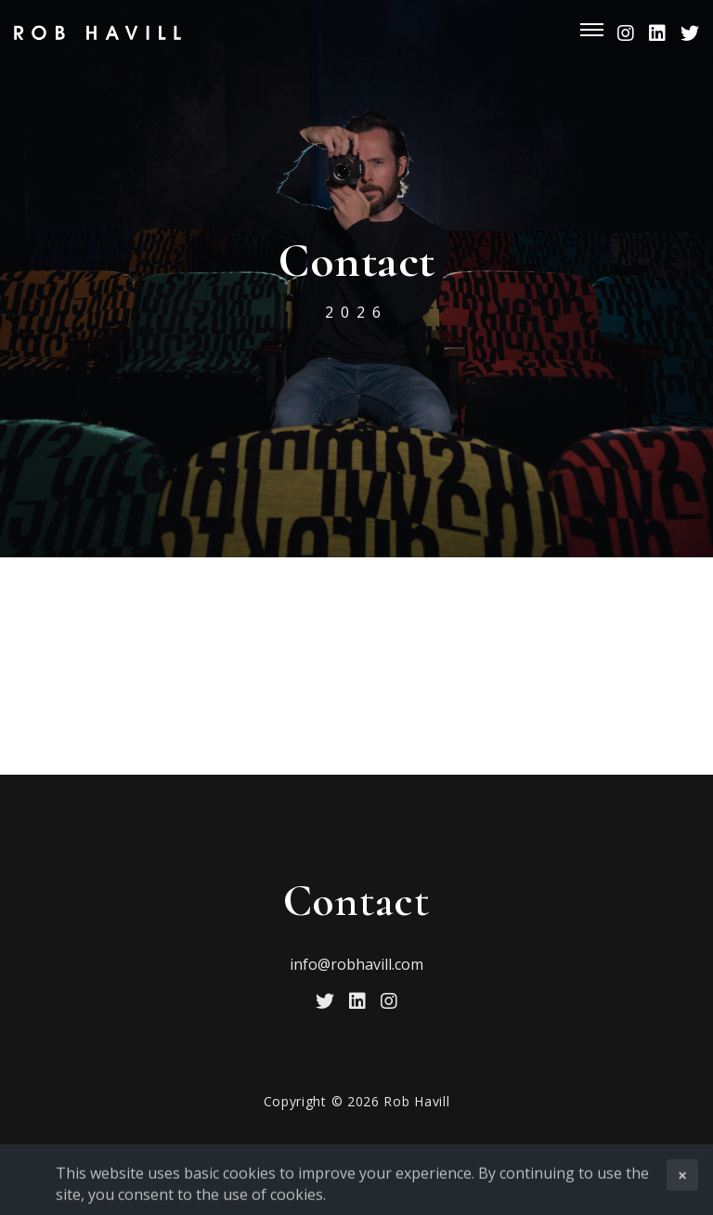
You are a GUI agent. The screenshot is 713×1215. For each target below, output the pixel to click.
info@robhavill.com (356, 964)
